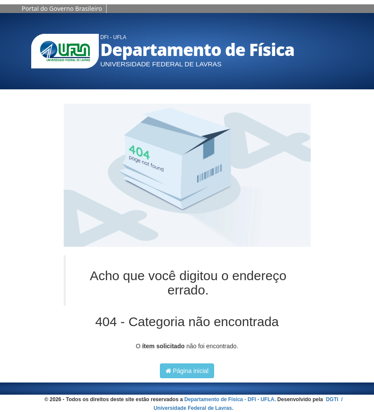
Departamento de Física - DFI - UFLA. (230, 399)
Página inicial (187, 370)
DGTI (333, 399)
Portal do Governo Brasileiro (62, 8)
